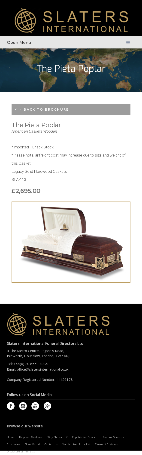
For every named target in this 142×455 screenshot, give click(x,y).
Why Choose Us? (57, 437)
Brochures (13, 444)
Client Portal (32, 444)
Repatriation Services (85, 437)
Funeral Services (113, 437)
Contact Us (50, 444)
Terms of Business (106, 444)
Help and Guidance (31, 437)
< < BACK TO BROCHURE (42, 109)
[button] (128, 42)
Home (11, 437)
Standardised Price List (76, 444)
